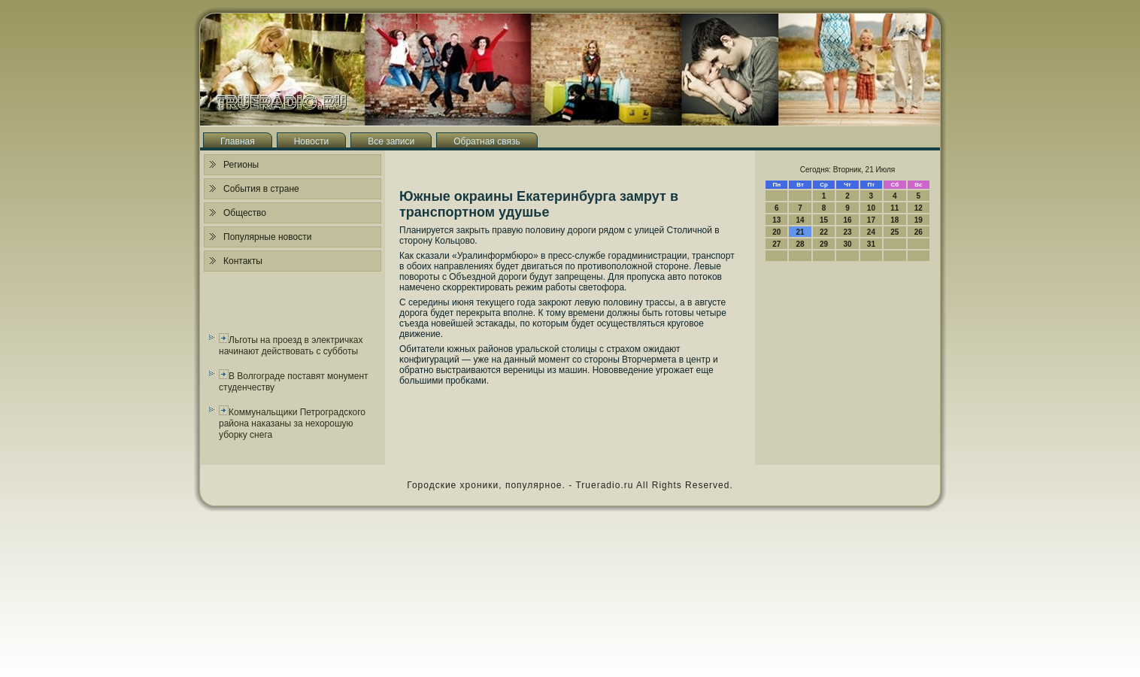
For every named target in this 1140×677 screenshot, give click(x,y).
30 (847, 244)
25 (894, 232)
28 (800, 244)
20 (776, 232)
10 (871, 208)
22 (824, 232)
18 (894, 220)
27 (776, 244)
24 (871, 232)
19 (918, 220)
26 (918, 232)
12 (918, 208)
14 (800, 220)
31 (871, 244)
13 (776, 220)
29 (824, 244)
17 (871, 220)
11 (894, 208)
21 (800, 232)
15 (824, 220)
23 (847, 232)
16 (847, 220)
